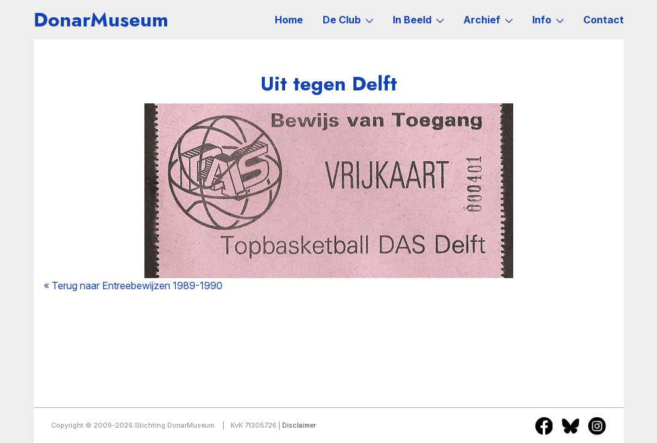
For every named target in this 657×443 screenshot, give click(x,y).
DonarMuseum (101, 20)
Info (548, 20)
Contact (603, 20)
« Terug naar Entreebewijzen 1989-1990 (133, 285)
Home (289, 20)
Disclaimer (299, 425)
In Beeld (418, 20)
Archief (488, 20)
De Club (348, 20)
